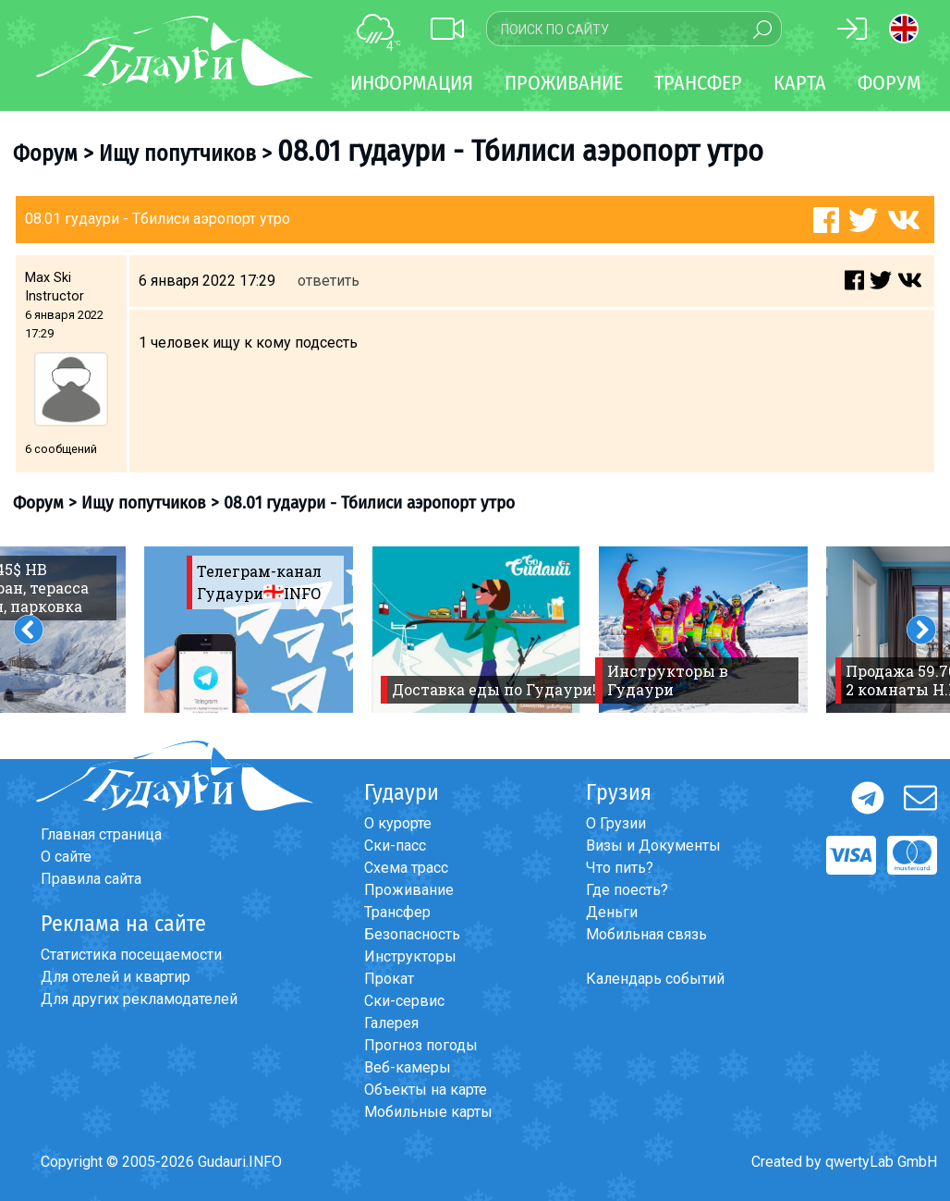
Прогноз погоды (421, 1045)
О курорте (398, 823)
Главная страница (101, 834)
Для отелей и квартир (115, 977)
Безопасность (412, 934)
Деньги (612, 912)
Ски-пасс (395, 845)
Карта (799, 82)
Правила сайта (91, 879)
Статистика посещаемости (131, 954)
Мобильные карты (428, 1112)
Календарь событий (655, 978)
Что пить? (619, 867)
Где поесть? (627, 890)
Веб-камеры (407, 1067)
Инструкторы (410, 956)
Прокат (389, 978)
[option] (248, 629)
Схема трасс (406, 867)
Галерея (391, 1023)
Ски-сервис (404, 1001)
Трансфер (397, 912)
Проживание (409, 890)
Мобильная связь (646, 934)
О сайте (66, 856)
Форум (889, 82)
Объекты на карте (425, 1089)
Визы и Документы (653, 845)
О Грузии (616, 823)
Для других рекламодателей (139, 999)
